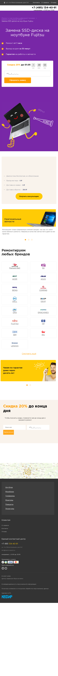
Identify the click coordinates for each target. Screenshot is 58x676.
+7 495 (10, 544)
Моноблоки (9, 491)
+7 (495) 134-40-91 (44, 7)
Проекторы (9, 508)
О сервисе (45, 2)
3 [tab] (31, 239)
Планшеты (9, 504)
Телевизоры (10, 496)
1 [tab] (25, 239)
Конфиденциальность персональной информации (19, 584)
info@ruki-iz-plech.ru (8, 550)
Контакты (36, 2)
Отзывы (53, 2)
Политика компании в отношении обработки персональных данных (25, 588)
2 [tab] (28, 239)
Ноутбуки (9, 487)
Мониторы (9, 500)
